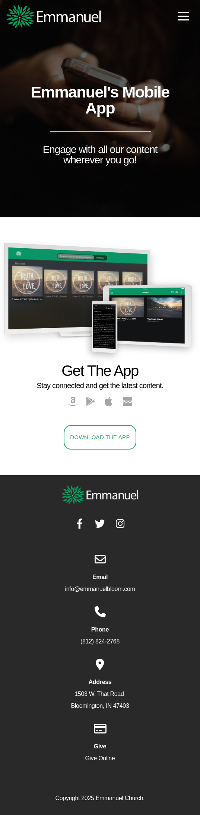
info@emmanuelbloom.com (100, 589)
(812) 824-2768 (100, 641)
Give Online (100, 758)
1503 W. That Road (99, 694)
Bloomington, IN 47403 (100, 706)
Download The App (100, 437)
